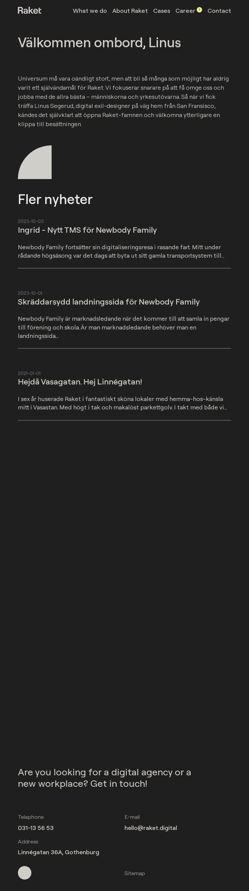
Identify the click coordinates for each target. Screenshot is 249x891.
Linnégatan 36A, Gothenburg (58, 852)
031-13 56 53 (36, 828)
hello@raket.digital (150, 828)
